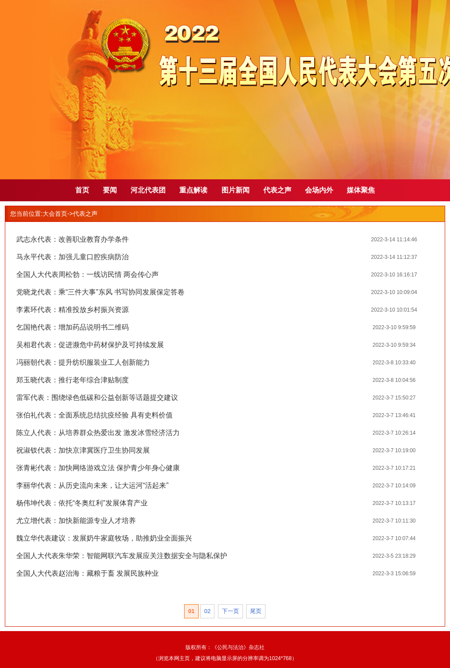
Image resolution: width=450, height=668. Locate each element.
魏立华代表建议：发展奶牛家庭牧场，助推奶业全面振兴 (104, 538)
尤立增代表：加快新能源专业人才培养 (76, 520)
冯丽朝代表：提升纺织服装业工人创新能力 (83, 362)
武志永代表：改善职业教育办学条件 (72, 239)
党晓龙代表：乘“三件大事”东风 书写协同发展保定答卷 (100, 292)
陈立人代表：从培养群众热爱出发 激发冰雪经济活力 (98, 432)
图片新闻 (235, 190)
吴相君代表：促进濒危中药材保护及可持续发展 (90, 345)
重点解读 (193, 190)
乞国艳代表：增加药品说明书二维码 (72, 327)
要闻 (110, 190)
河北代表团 (148, 190)
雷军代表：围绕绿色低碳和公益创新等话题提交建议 (97, 397)
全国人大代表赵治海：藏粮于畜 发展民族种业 (87, 573)
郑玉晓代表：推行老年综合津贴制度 (72, 380)
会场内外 (319, 190)
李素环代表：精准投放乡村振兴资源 (72, 309)
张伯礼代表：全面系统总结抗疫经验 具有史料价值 (94, 415)
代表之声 (277, 190)
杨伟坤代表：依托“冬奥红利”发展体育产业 (82, 503)
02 (207, 611)
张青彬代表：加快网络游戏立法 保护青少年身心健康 (98, 468)
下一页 (230, 611)
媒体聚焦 (361, 190)
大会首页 (55, 213)
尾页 (255, 611)
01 (191, 611)
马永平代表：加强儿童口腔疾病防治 (72, 257)
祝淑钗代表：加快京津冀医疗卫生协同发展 (83, 450)
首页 (82, 190)
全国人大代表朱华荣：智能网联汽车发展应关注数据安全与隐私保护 (121, 555)
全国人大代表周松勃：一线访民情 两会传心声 (87, 274)
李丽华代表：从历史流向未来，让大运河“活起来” (92, 485)
